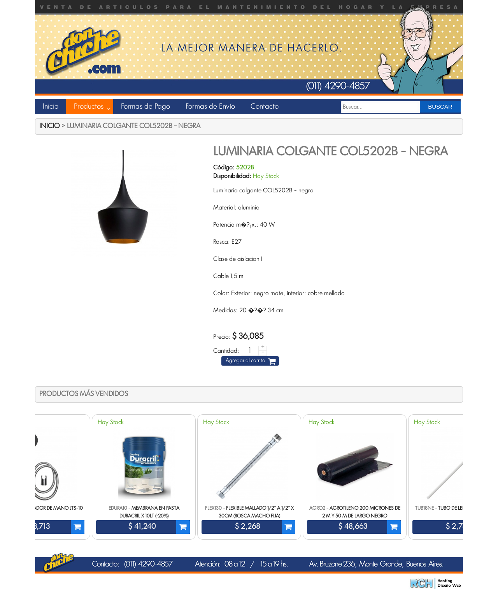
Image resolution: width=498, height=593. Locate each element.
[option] (249, 477)
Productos (88, 106)
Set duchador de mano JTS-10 (47, 508)
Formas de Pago (145, 106)
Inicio (50, 106)
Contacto (265, 106)
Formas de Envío (210, 106)
